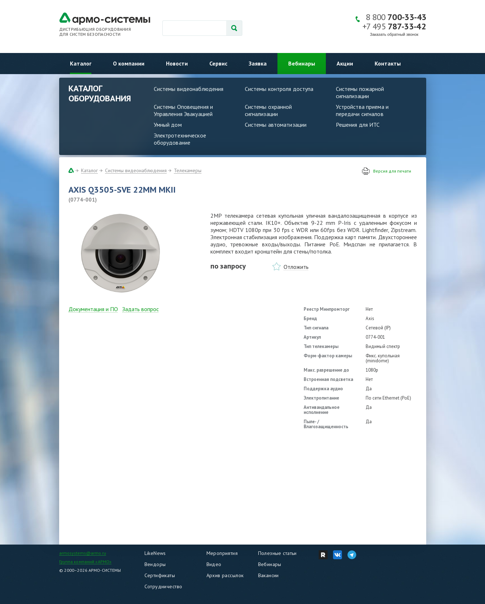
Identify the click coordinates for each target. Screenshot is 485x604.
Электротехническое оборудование (180, 139)
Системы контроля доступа (279, 88)
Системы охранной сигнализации (268, 110)
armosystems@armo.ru (82, 553)
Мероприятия (222, 553)
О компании (128, 63)
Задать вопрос (140, 309)
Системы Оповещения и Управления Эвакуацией (183, 110)
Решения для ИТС (358, 124)
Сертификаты (159, 575)
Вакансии (268, 575)
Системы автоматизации (276, 124)
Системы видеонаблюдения (189, 88)
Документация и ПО (93, 309)
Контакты (388, 63)
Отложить (296, 266)
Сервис (218, 63)
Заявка (258, 63)
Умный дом (168, 124)
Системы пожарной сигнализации (360, 92)
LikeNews (155, 553)
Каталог (80, 63)
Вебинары (301, 63)
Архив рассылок (225, 575)
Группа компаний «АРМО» (85, 561)
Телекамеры (187, 170)
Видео (214, 564)
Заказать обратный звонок (394, 34)
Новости (177, 63)
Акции (345, 63)
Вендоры (155, 564)
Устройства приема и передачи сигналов (362, 110)
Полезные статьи (277, 553)
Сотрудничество (163, 586)
